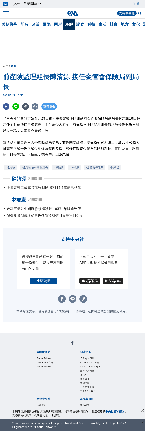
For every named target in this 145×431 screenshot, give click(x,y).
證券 (80, 24)
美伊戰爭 (9, 24)
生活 (102, 24)
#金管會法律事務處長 (35, 167)
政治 (35, 24)
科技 (91, 24)
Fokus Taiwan (44, 366)
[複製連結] (25, 106)
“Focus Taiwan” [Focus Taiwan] (44, 427)
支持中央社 (127, 13)
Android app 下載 (89, 362)
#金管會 (11, 167)
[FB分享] (6, 106)
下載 (136, 3)
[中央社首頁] (72, 13)
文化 (136, 24)
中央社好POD (87, 391)
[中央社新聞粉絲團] (72, 343)
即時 (24, 24)
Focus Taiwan (44, 358)
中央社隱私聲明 (115, 411)
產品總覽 (84, 405)
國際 (47, 24)
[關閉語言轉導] (142, 423)
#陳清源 (114, 167)
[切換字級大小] (35, 106)
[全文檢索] (140, 14)
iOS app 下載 (87, 358)
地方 (125, 24)
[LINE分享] (15, 106)
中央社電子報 (87, 387)
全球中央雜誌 (87, 370)
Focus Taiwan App (90, 366)
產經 (69, 24)
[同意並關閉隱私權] (142, 411)
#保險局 (59, 167)
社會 (113, 24)
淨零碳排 (84, 378)
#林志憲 (74, 167)
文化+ (83, 374)
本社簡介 (41, 405)
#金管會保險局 (94, 167)
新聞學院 (84, 383)
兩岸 (58, 24)
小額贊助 (44, 281)
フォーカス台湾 (45, 362)
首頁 (5, 66)
